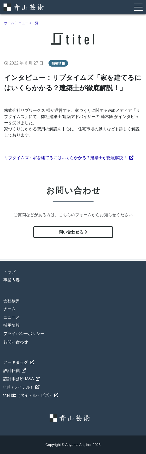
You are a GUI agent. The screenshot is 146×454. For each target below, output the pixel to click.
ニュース (11, 317)
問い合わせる (73, 232)
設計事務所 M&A (21, 379)
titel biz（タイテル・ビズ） (30, 395)
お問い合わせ (15, 342)
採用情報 (11, 325)
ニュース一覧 (28, 23)
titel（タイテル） (21, 387)
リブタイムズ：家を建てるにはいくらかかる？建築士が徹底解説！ (68, 158)
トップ (9, 272)
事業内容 (11, 280)
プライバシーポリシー (23, 333)
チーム (9, 309)
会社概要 (11, 300)
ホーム (9, 23)
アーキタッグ (18, 362)
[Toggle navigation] (138, 7)
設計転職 (14, 370)
